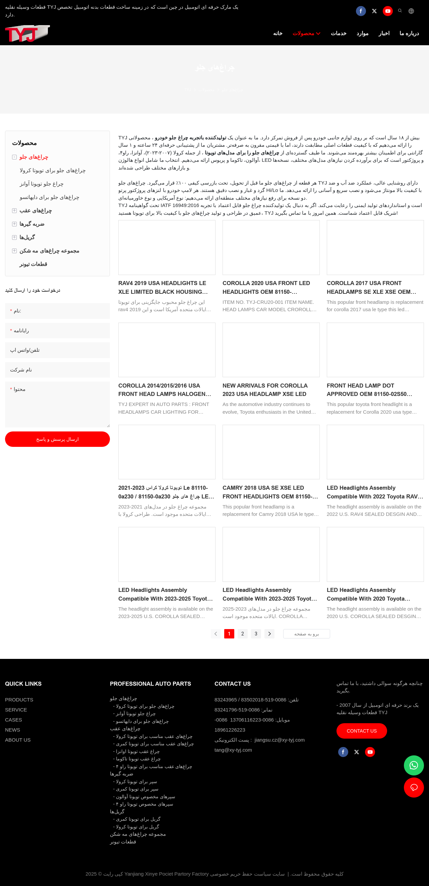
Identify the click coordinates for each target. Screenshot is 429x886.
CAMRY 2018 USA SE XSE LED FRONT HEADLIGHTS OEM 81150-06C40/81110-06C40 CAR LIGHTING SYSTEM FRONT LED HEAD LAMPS (270, 493)
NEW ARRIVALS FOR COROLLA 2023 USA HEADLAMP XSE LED (265, 390)
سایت (278, 874)
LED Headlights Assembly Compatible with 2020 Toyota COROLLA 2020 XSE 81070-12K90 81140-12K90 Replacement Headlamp (375, 595)
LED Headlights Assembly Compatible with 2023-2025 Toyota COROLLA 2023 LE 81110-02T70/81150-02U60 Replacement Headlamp (164, 595)
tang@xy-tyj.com (233, 750)
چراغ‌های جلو (232, 89)
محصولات (206, 89)
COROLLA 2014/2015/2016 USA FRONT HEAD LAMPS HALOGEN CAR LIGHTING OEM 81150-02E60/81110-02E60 (161, 391)
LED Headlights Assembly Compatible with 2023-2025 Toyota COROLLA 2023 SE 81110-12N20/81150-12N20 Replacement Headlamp (268, 595)
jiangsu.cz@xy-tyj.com (280, 740)
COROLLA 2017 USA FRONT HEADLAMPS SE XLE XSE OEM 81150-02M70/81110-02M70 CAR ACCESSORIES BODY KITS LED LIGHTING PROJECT (369, 288)
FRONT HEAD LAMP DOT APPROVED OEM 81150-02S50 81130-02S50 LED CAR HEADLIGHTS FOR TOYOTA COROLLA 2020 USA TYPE (375, 391)
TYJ (187, 89)
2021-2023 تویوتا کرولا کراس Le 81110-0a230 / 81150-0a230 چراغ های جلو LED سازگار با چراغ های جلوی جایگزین (165, 493)
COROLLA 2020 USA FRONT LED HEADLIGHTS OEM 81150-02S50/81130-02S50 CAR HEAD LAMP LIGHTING (266, 288)
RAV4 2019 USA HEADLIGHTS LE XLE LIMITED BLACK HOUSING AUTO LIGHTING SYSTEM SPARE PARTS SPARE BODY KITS (162, 288)
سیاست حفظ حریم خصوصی (240, 874)
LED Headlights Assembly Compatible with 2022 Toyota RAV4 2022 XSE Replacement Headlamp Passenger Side (374, 493)
